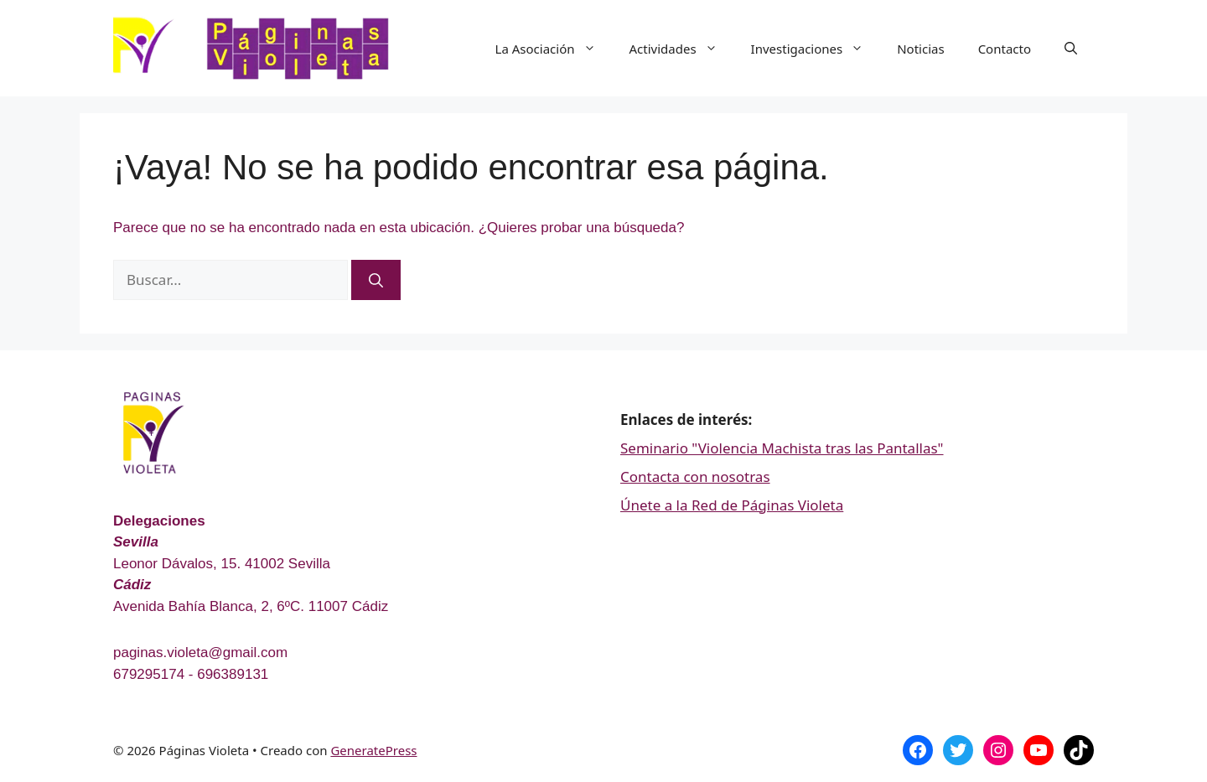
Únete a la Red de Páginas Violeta (731, 505)
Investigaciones (816, 48)
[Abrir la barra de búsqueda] (1071, 48)
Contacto (1004, 48)
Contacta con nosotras (695, 476)
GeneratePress (373, 750)
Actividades (681, 48)
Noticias (920, 48)
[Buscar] (376, 280)
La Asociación (554, 48)
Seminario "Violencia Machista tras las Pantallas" (782, 448)
